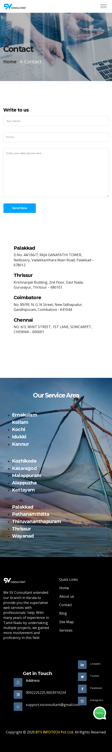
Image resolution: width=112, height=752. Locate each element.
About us (66, 596)
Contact (65, 604)
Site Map (66, 621)
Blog (63, 613)
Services (65, 630)
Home (9, 61)
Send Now (19, 208)
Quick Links (68, 579)
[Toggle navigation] (103, 6)
